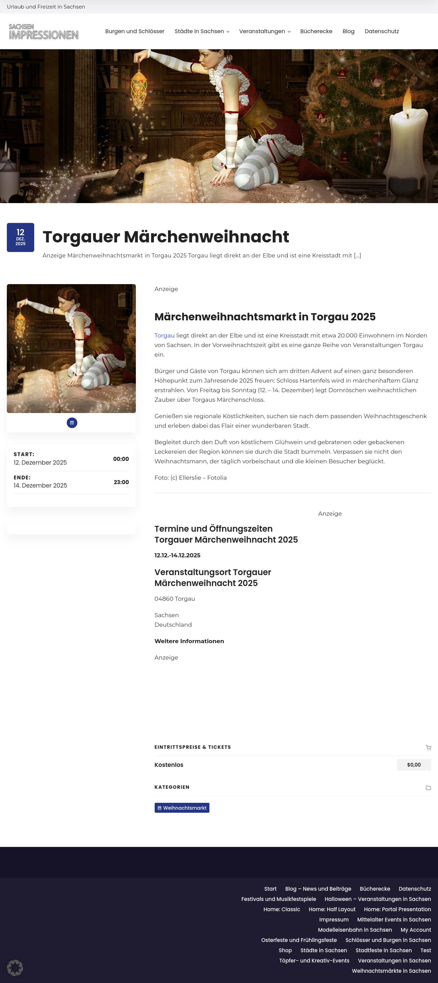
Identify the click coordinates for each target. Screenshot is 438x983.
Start (270, 888)
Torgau (165, 335)
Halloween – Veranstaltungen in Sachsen (378, 899)
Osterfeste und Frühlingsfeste (299, 940)
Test (426, 950)
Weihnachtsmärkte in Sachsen (391, 970)
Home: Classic (281, 909)
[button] (15, 968)
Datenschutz (415, 888)
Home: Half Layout (332, 909)
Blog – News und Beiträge (318, 888)
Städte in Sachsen (323, 950)
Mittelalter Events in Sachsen (394, 919)
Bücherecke (375, 888)
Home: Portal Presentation (397, 909)
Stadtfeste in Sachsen (384, 950)
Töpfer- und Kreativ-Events (314, 960)
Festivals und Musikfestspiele (279, 899)
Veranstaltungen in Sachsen (394, 960)
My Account (416, 929)
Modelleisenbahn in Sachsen (355, 929)
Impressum (334, 919)
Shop (285, 950)
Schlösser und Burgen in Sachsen (388, 940)
